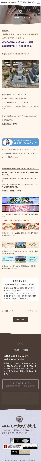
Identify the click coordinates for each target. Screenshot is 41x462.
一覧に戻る (20, 319)
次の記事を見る (33, 311)
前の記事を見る (7, 311)
